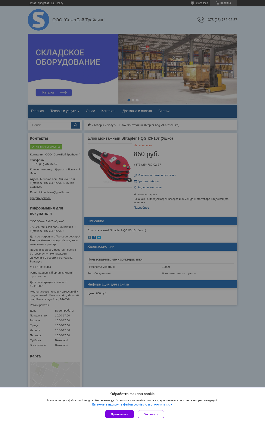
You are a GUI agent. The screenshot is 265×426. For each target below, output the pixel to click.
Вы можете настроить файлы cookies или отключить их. (131, 404)
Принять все (119, 414)
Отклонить (151, 414)
